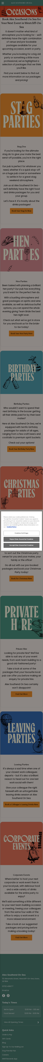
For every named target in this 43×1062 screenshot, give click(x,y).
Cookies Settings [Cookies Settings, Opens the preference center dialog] (21, 533)
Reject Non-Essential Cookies (21, 539)
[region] (21, 531)
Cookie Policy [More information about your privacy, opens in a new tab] (11, 527)
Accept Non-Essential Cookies (21, 545)
